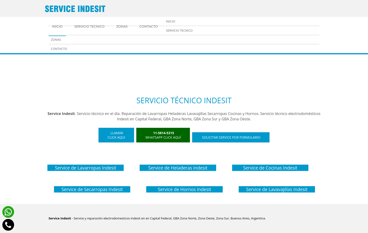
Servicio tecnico (89, 26)
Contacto (148, 26)
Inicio (57, 26)
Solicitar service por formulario (230, 137)
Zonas (122, 26)
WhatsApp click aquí (163, 135)
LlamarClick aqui (116, 135)
